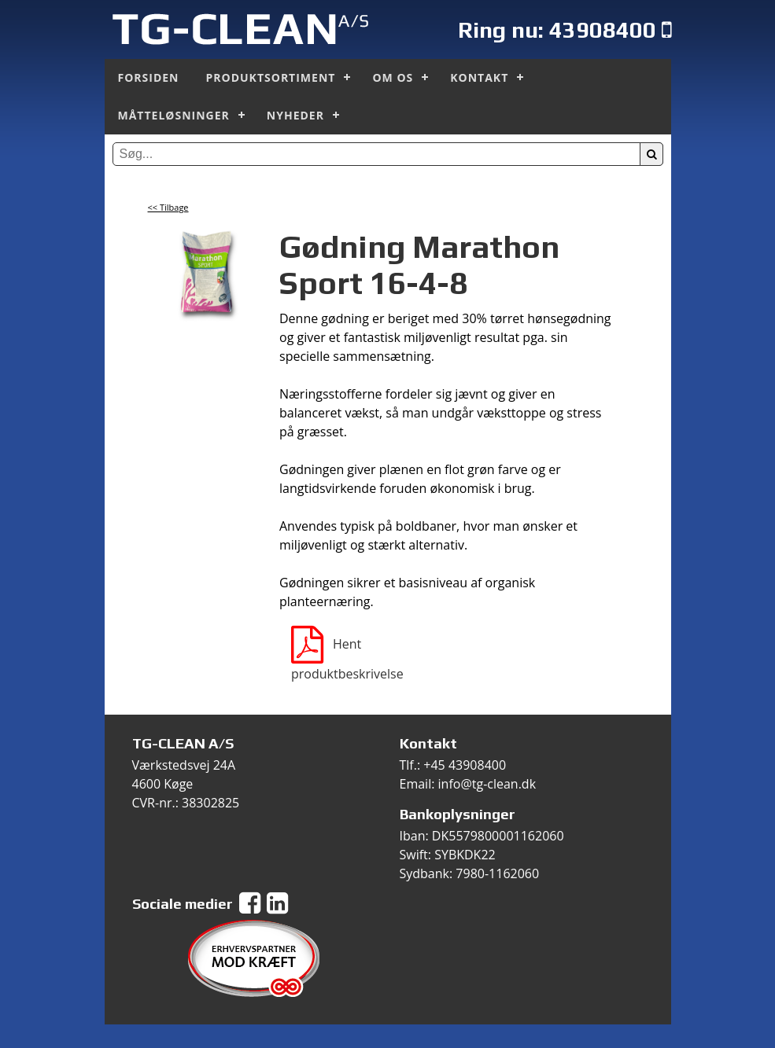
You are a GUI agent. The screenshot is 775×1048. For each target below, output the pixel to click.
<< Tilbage (168, 207)
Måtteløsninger (174, 115)
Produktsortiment (271, 77)
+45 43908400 (464, 765)
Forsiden (148, 77)
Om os (392, 77)
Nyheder (295, 115)
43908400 (602, 29)
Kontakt (479, 77)
